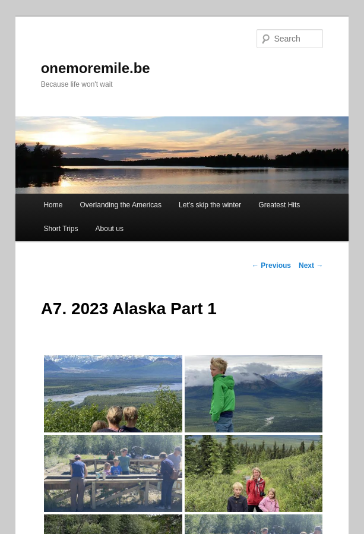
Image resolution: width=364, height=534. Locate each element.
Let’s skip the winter (210, 205)
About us (110, 229)
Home (52, 205)
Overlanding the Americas (121, 205)
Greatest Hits (279, 205)
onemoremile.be (95, 68)
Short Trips (60, 229)
